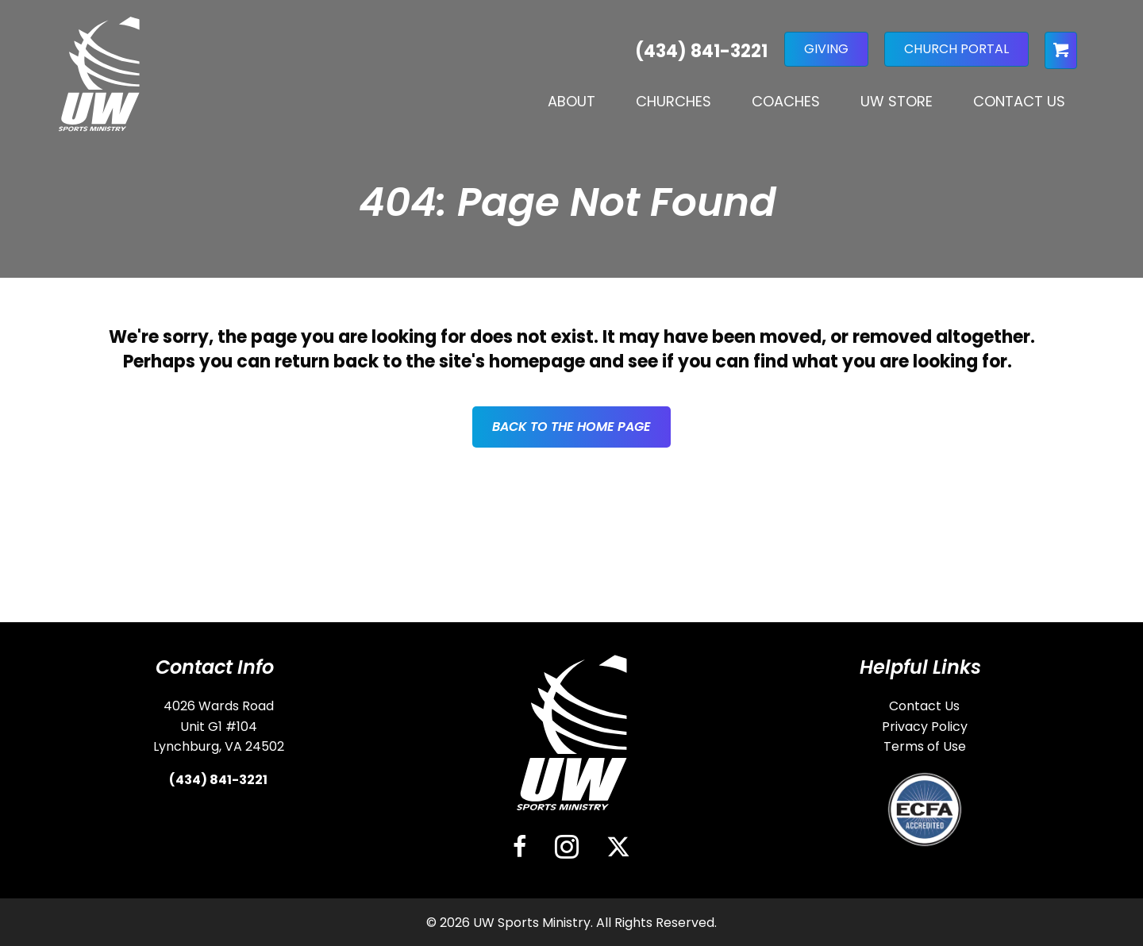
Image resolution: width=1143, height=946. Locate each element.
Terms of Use (924, 746)
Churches (673, 101)
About (571, 101)
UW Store (896, 101)
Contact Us (1019, 101)
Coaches (786, 101)
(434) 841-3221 (218, 780)
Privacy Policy (925, 726)
